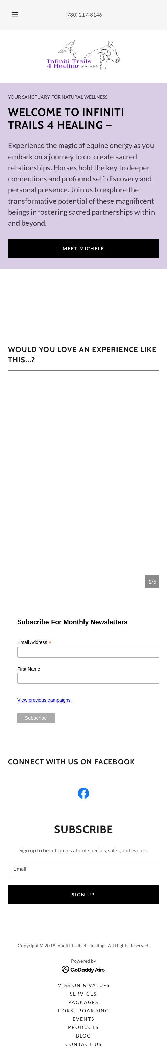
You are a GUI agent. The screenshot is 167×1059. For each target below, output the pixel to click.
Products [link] (83, 1027)
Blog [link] (83, 1036)
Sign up (83, 894)
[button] (15, 14)
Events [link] (83, 1019)
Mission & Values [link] (83, 985)
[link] (83, 56)
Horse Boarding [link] (83, 1010)
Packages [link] (83, 1002)
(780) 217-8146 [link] (83, 14)
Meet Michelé (83, 248)
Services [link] (83, 994)
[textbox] (83, 868)
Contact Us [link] (83, 1044)
